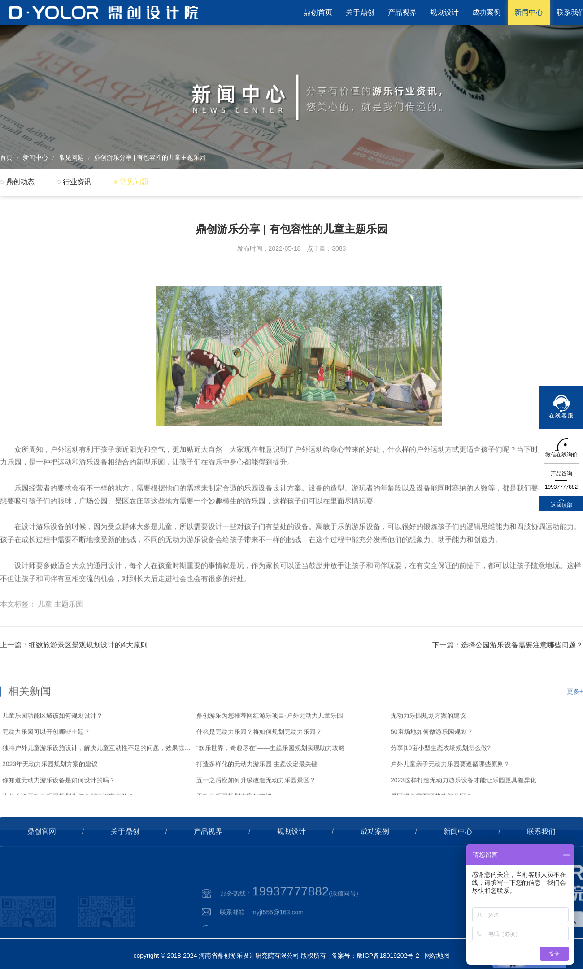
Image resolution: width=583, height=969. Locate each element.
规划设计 (444, 12)
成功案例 (486, 12)
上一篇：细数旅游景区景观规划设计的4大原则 (74, 673)
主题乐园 (68, 639)
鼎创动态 (20, 182)
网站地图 (437, 955)
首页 (6, 157)
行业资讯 (77, 182)
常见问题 (71, 157)
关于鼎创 (360, 12)
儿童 (45, 639)
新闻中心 (528, 12)
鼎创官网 (41, 860)
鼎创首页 (318, 12)
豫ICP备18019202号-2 (388, 955)
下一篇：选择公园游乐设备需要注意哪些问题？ (507, 673)
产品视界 (402, 12)
